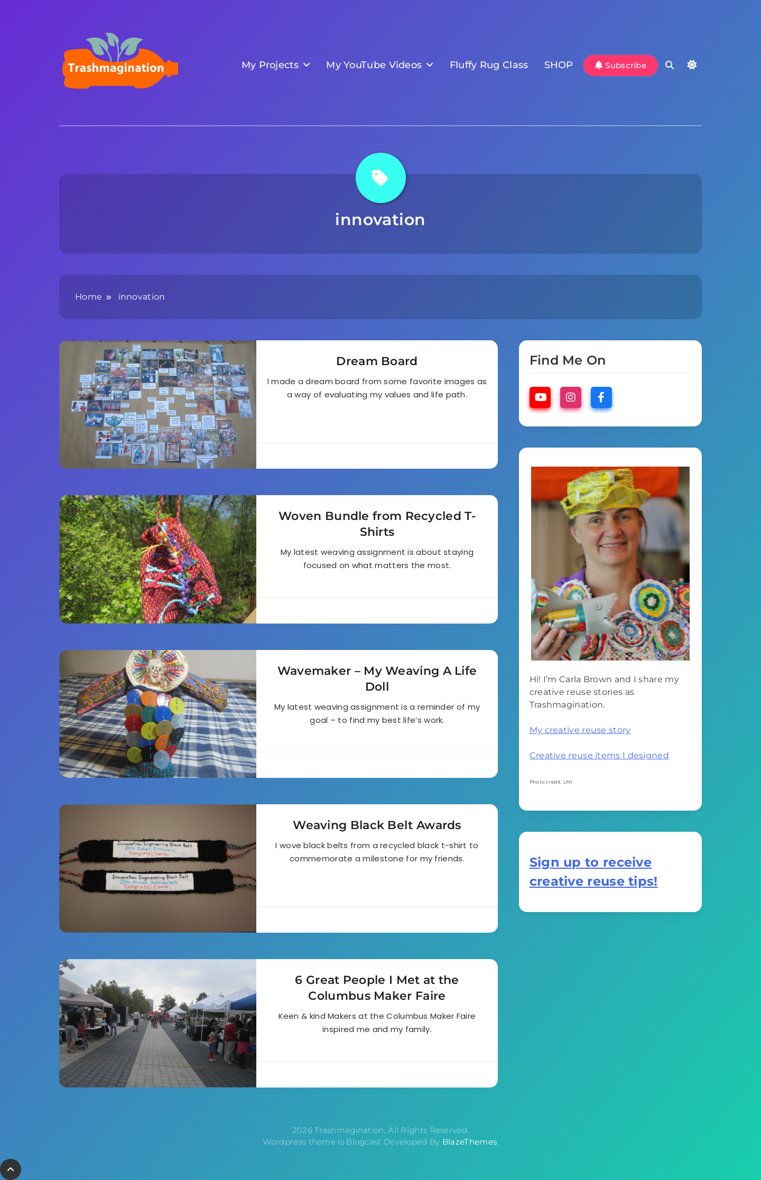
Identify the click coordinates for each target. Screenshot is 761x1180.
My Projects (270, 65)
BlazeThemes (469, 1142)
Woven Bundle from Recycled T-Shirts (377, 524)
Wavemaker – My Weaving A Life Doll (377, 679)
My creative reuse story (580, 730)
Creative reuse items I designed (599, 755)
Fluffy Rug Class (489, 65)
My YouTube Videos (374, 65)
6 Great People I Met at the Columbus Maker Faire (377, 988)
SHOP (558, 65)
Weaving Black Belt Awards (377, 825)
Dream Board (376, 361)
